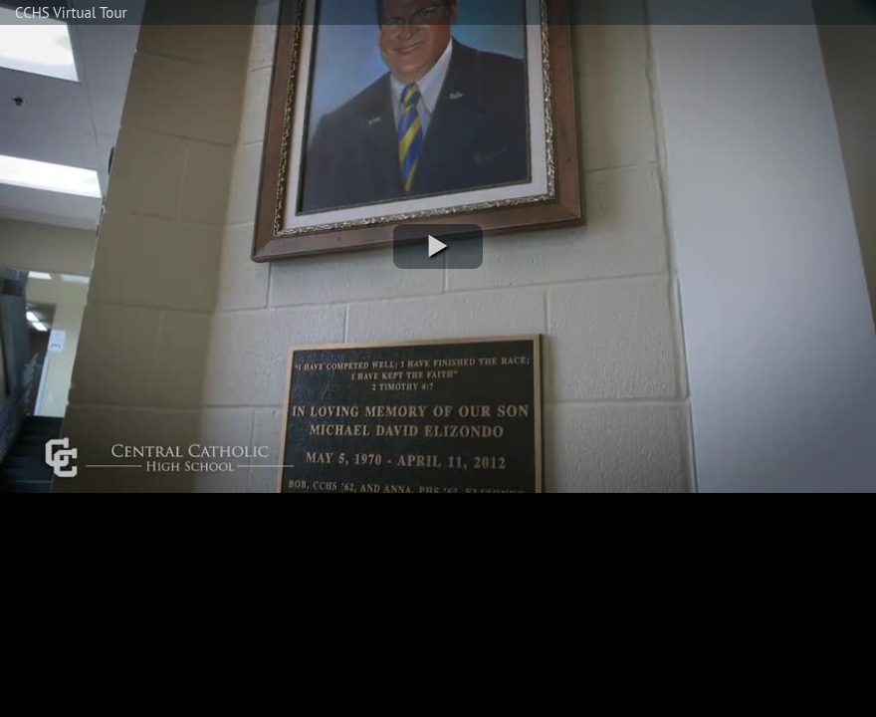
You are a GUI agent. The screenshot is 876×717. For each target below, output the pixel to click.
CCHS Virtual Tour (71, 12)
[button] (438, 246)
